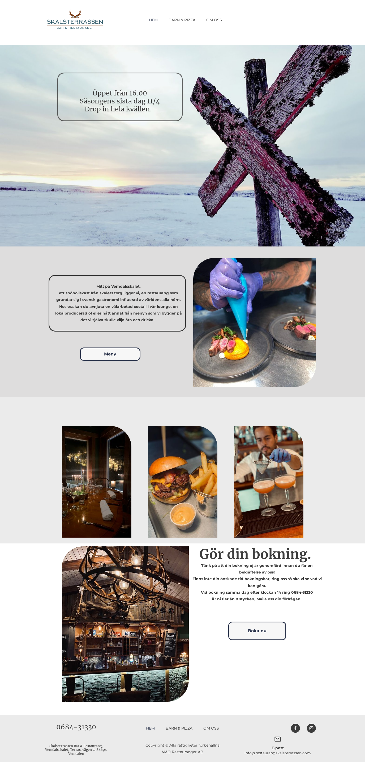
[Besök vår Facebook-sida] (295, 728)
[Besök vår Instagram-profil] (311, 728)
